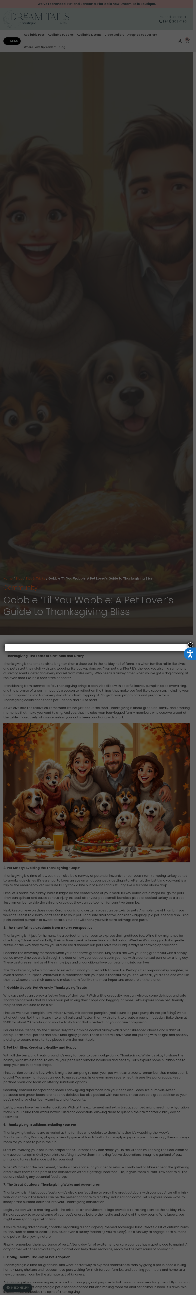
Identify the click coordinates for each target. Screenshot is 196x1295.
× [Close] (190, 645)
